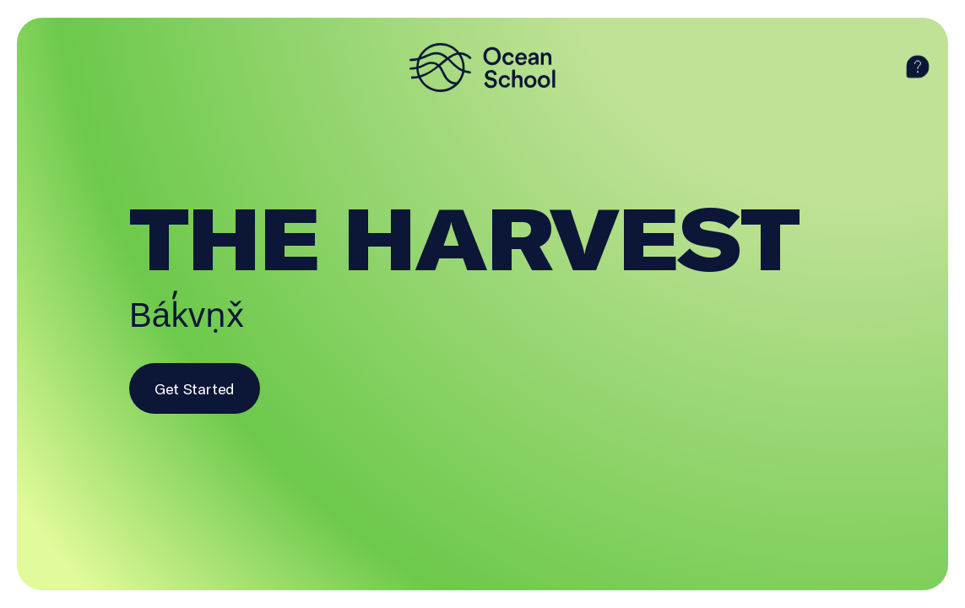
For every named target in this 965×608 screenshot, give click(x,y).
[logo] (483, 67)
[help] (918, 67)
